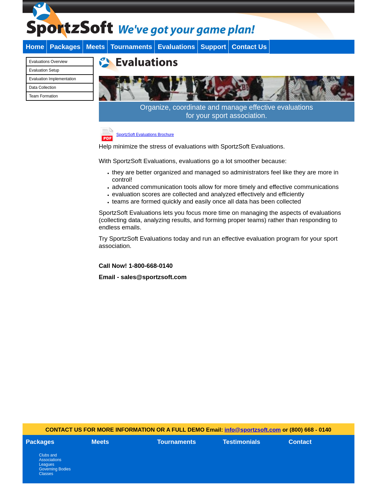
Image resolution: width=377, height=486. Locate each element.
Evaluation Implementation (52, 79)
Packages (65, 46)
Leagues (46, 464)
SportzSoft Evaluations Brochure (145, 134)
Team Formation (43, 96)
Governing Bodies (55, 469)
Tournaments (131, 46)
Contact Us (249, 46)
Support (213, 46)
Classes (46, 473)
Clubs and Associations (50, 457)
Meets (95, 46)
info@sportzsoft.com (253, 430)
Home (35, 46)
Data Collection (42, 87)
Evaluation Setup (44, 70)
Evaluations (176, 46)
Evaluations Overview (48, 61)
